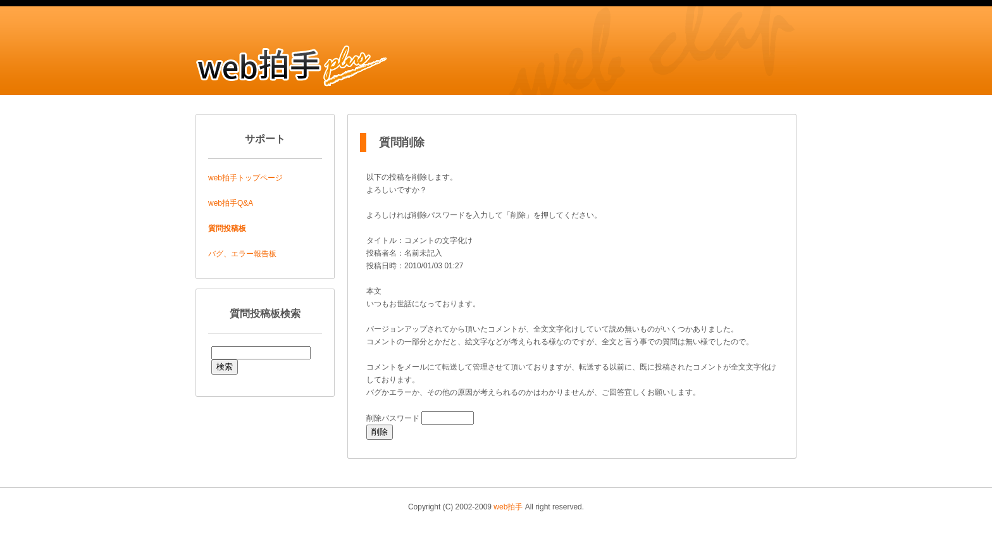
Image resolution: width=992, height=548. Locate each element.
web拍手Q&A (230, 203)
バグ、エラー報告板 (242, 253)
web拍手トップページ (245, 177)
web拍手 (508, 506)
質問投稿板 (227, 228)
